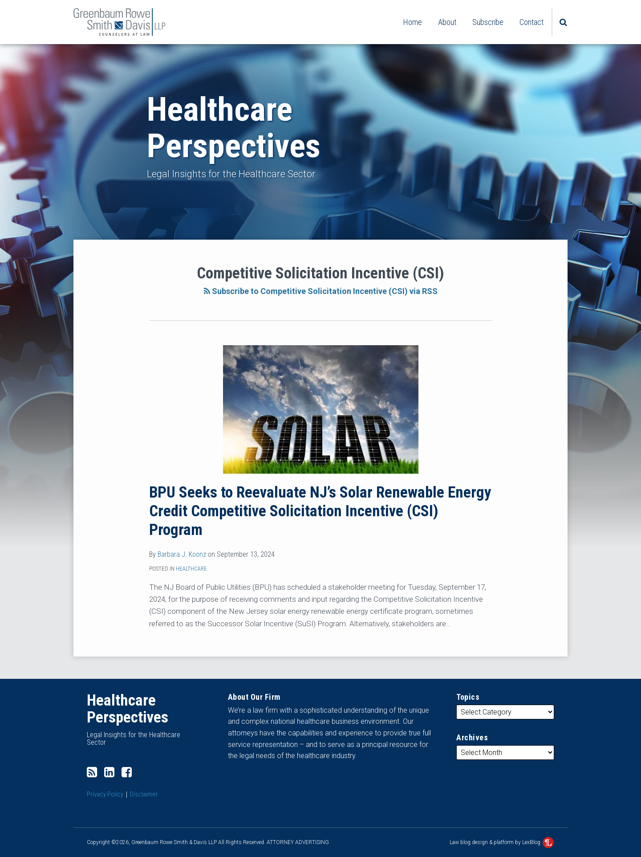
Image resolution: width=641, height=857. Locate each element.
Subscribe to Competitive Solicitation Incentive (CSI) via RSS (321, 291)
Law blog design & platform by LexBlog (502, 842)
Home (412, 22)
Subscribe (487, 22)
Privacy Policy (105, 794)
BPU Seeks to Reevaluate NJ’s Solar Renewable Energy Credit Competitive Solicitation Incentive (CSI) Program (320, 511)
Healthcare (191, 568)
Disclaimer (144, 794)
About (447, 22)
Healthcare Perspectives (233, 128)
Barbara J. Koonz (182, 554)
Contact (531, 22)
